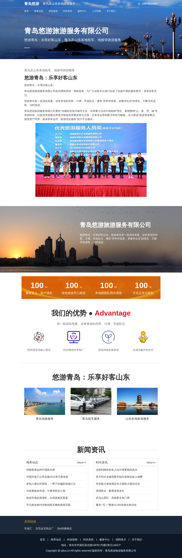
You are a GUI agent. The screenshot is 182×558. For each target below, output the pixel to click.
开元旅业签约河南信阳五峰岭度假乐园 (48, 504)
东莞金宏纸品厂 (45, 528)
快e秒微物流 (64, 528)
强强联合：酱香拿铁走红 (110, 490)
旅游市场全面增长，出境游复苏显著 (47, 497)
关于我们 (111, 11)
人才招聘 (96, 11)
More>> (81, 462)
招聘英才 (121, 539)
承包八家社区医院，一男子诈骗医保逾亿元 (51, 483)
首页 (26, 11)
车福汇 (28, 528)
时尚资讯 (67, 11)
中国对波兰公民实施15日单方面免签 (47, 476)
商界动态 (38, 11)
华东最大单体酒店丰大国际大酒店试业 (118, 483)
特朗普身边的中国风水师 (40, 469)
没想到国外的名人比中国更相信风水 (116, 469)
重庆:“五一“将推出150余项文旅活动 (116, 504)
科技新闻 (53, 11)
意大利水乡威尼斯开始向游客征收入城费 (119, 476)
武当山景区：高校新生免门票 (113, 497)
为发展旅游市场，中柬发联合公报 (45, 490)
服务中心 (82, 11)
